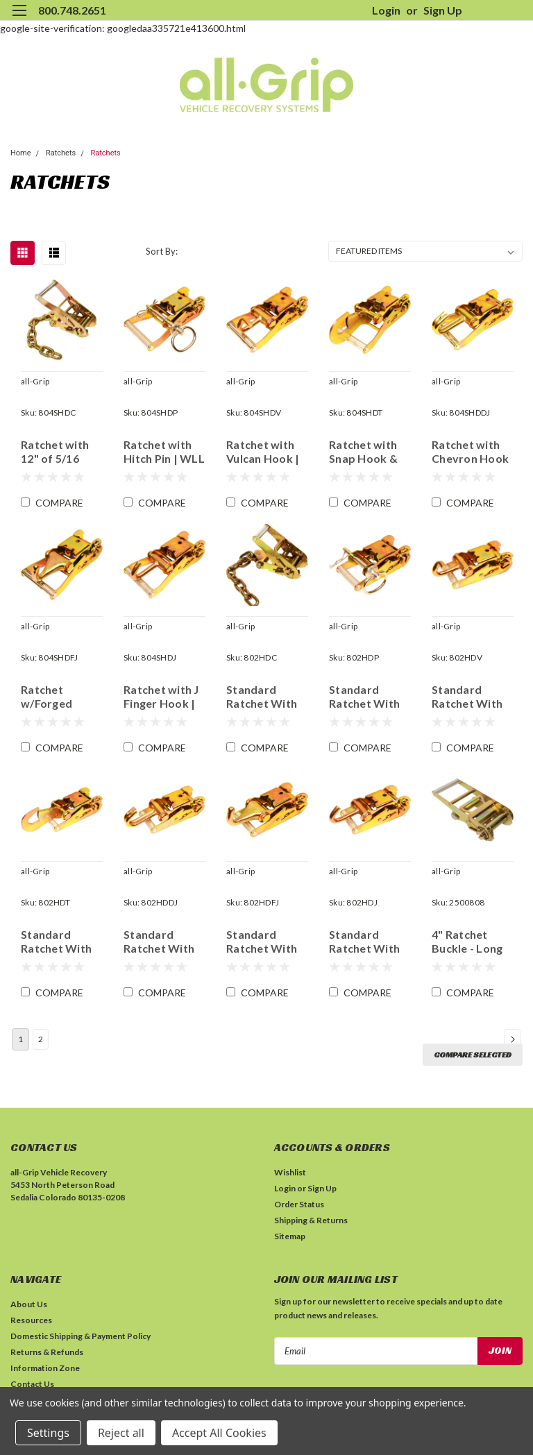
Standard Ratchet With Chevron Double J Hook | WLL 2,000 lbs (164, 941)
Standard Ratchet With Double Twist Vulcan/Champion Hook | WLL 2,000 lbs (473, 697)
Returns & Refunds (46, 1352)
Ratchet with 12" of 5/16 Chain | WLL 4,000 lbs (55, 452)
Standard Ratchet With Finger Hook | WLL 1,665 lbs (366, 941)
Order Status (299, 1204)
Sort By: (162, 251)
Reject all (121, 1432)
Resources (31, 1320)
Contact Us (32, 1384)
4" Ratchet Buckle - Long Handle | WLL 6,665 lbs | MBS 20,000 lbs (472, 941)
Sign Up (442, 10)
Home (20, 153)
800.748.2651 (72, 10)
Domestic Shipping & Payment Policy (80, 1336)
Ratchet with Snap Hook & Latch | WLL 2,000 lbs (363, 452)
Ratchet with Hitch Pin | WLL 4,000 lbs (164, 452)
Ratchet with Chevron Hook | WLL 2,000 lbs (472, 452)
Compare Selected (472, 1054)
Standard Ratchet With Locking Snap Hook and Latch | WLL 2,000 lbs (56, 941)
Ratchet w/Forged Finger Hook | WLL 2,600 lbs (57, 697)
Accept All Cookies (219, 1432)
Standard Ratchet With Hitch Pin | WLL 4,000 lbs (369, 697)
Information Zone (45, 1368)
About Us (28, 1304)
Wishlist (290, 1172)
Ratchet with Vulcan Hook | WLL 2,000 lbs (263, 452)
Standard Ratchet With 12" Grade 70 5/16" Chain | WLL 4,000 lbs (263, 697)
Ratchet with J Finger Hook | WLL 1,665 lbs (161, 697)
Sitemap (289, 1236)
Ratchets (61, 153)
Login (386, 10)
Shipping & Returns (311, 1220)
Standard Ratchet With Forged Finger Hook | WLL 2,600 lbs (263, 941)
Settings (48, 1432)
